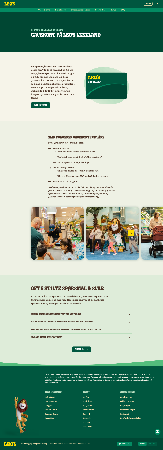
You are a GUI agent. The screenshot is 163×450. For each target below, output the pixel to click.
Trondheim (88, 426)
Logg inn (148, 4)
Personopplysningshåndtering (34, 444)
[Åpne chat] (157, 432)
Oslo (85, 414)
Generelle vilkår (56, 444)
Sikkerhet (124, 414)
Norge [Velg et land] (124, 443)
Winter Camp (51, 410)
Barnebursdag (51, 401)
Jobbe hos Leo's (127, 401)
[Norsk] (142, 444)
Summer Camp (51, 414)
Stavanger (87, 418)
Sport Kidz (49, 418)
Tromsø (86, 422)
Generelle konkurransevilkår (76, 444)
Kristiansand (88, 410)
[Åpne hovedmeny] (157, 3)
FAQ (123, 10)
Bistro (113, 10)
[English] (152, 444)
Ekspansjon (125, 405)
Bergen (86, 397)
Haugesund (87, 405)
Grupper (48, 405)
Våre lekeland (44, 10)
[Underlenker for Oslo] (89, 414)
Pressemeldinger (127, 410)
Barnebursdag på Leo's (80, 10)
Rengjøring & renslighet (130, 418)
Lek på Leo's (60, 10)
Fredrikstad (88, 401)
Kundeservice (126, 397)
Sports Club (100, 10)
